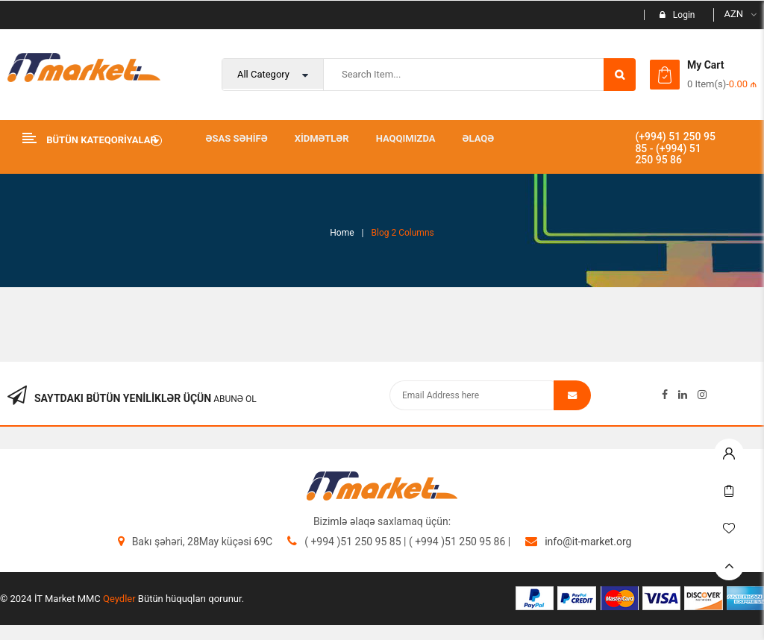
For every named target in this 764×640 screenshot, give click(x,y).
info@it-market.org (588, 542)
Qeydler (119, 598)
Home (342, 233)
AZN (733, 13)
